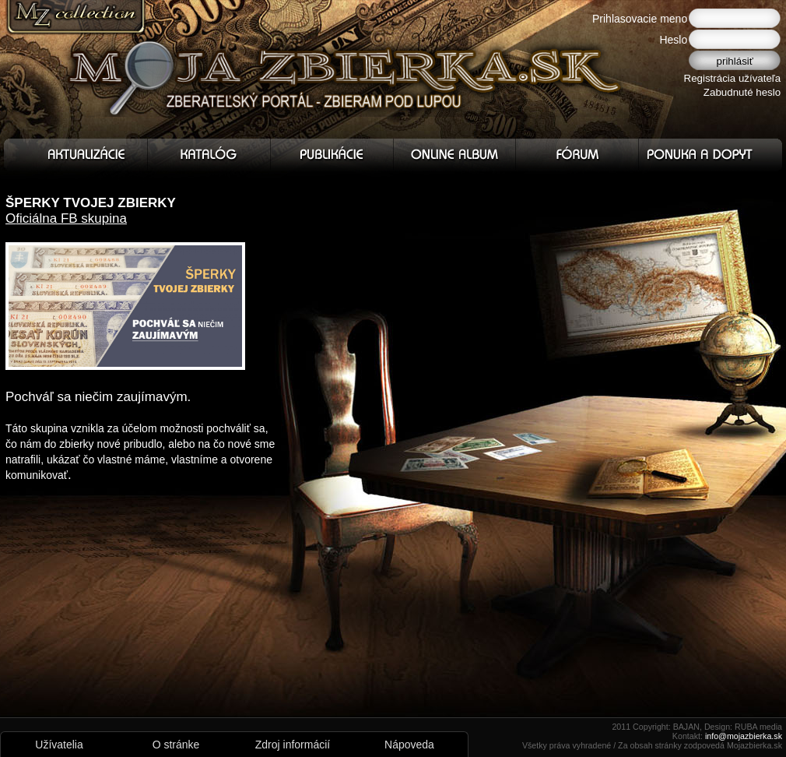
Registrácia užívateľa (732, 78)
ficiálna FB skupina (71, 218)
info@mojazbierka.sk (743, 736)
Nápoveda (409, 744)
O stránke (176, 744)
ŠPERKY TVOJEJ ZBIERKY (90, 202)
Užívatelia (58, 744)
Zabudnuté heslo (742, 92)
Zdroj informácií (292, 744)
